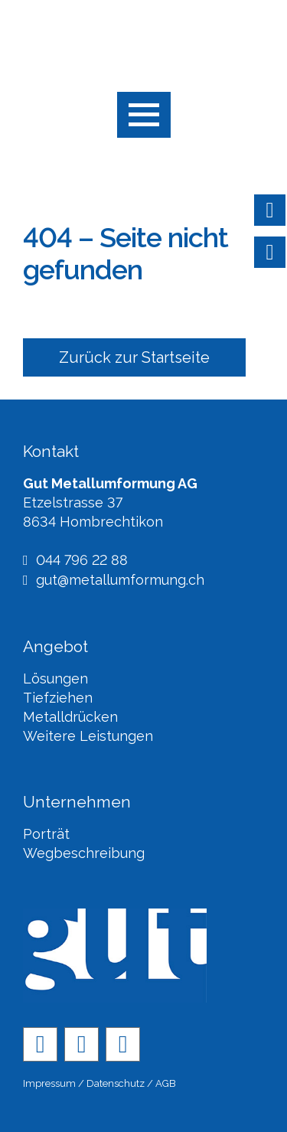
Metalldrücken (70, 717)
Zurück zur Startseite (134, 357)
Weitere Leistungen (88, 736)
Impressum (49, 1083)
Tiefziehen (58, 698)
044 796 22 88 (75, 560)
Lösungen (55, 678)
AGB (165, 1083)
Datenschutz (115, 1083)
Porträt (46, 834)
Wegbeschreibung (84, 853)
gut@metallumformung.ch (113, 580)
